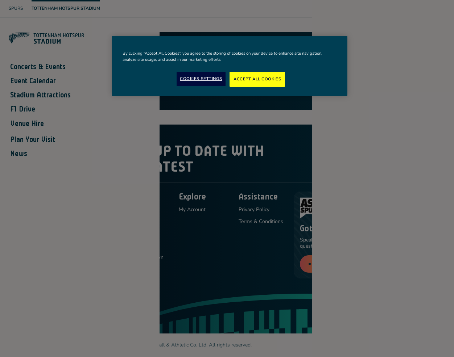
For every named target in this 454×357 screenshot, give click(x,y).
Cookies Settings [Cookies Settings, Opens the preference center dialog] (201, 78)
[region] (229, 66)
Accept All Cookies (257, 79)
